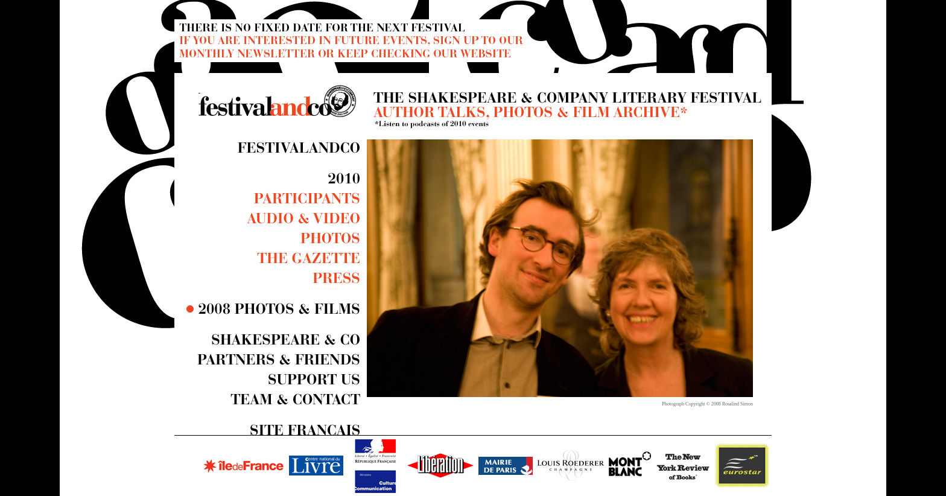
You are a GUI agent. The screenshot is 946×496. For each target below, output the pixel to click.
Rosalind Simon (737, 404)
